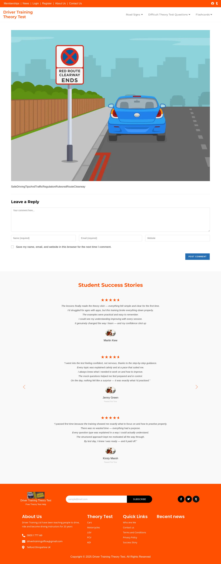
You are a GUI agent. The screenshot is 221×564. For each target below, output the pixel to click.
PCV (89, 537)
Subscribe (139, 499)
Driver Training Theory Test (18, 14)
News (26, 3)
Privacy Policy (130, 537)
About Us (60, 3)
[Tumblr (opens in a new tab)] (216, 3)
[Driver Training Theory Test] (36, 495)
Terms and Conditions (134, 532)
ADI (89, 542)
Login (35, 3)
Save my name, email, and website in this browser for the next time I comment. (63, 246)
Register (47, 3)
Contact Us (75, 3)
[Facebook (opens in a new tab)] (212, 3)
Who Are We (129, 522)
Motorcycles (93, 527)
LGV (89, 532)
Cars (89, 522)
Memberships (11, 3)
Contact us (128, 527)
